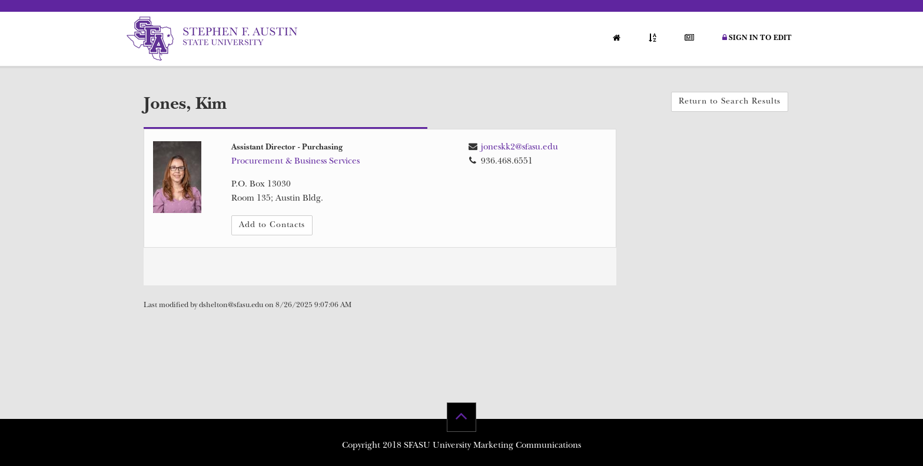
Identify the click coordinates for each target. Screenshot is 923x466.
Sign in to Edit (757, 38)
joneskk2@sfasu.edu (519, 148)
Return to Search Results (730, 102)
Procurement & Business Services (295, 162)
